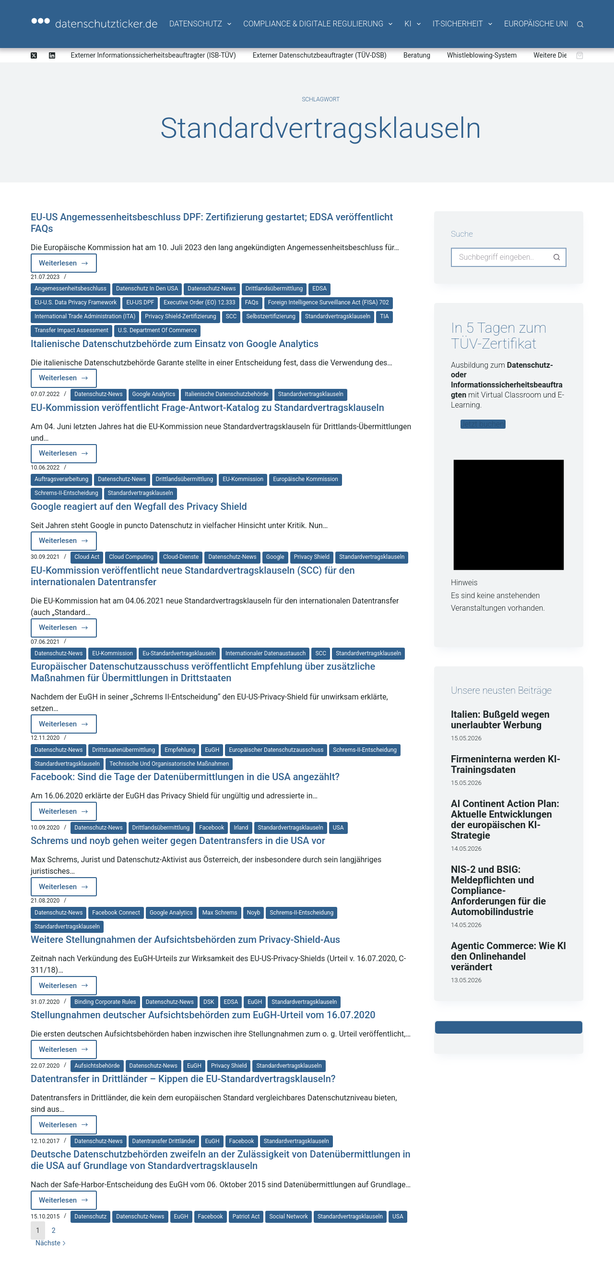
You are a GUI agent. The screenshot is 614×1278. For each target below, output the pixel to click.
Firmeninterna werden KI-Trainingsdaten (506, 764)
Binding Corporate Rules (105, 1002)
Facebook (211, 827)
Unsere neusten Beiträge (501, 690)
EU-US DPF (140, 302)
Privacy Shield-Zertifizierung (180, 316)
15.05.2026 (466, 738)
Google (275, 557)
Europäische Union (547, 24)
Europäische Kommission (305, 479)
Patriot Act (246, 1216)
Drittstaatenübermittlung (123, 750)
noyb (253, 912)
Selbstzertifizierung (270, 316)
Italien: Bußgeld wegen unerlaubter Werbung (500, 720)
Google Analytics (154, 394)
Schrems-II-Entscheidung (66, 493)
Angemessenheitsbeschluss (70, 288)
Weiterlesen (68, 266)
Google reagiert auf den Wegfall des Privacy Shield (139, 506)
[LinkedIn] (52, 55)
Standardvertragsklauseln (337, 316)
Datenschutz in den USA (147, 288)
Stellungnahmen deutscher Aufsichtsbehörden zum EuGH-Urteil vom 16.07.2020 (203, 1015)
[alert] (509, 530)
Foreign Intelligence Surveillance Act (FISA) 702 (328, 302)
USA (338, 827)
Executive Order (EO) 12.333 (199, 302)
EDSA (319, 288)
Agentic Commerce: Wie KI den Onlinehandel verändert (508, 956)
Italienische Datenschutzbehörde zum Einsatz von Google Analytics (175, 344)
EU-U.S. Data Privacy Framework (76, 302)
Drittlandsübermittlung (274, 288)
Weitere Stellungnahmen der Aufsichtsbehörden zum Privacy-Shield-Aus (185, 939)
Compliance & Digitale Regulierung (318, 24)
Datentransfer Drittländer (164, 1141)
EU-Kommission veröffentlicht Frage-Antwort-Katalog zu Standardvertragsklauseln (207, 407)
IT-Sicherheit (463, 24)
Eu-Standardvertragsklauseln (179, 653)
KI (413, 24)
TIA (384, 316)
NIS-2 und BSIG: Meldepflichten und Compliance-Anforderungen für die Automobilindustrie (498, 890)
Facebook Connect (116, 912)
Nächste (50, 1243)
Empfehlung (180, 750)
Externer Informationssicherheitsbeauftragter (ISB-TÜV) (153, 55)
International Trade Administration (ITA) (85, 316)
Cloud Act (86, 557)
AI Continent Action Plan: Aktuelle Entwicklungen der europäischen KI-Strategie (505, 819)
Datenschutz (201, 24)
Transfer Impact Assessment (71, 330)
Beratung (416, 55)
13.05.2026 (466, 980)
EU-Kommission (243, 479)
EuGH (212, 750)
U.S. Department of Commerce (157, 330)
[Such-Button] (557, 257)
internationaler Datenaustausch (265, 653)
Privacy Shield (312, 557)
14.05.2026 (466, 848)
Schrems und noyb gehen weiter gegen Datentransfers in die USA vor (178, 840)
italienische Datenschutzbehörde (226, 394)
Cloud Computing (131, 557)
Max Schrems (219, 912)
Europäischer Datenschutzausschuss (276, 750)
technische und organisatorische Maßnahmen (169, 763)
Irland (241, 827)
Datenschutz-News (212, 288)
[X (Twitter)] (34, 55)
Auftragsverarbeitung (61, 479)
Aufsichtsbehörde (96, 1065)
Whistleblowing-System (482, 55)
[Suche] (580, 24)
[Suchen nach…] (499, 257)
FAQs (252, 302)
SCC (231, 316)
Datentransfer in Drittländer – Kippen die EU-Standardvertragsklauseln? (183, 1079)
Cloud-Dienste (181, 557)
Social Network (288, 1216)
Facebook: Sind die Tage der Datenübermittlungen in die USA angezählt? (185, 777)
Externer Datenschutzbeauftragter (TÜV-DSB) (320, 55)
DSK (208, 1002)
